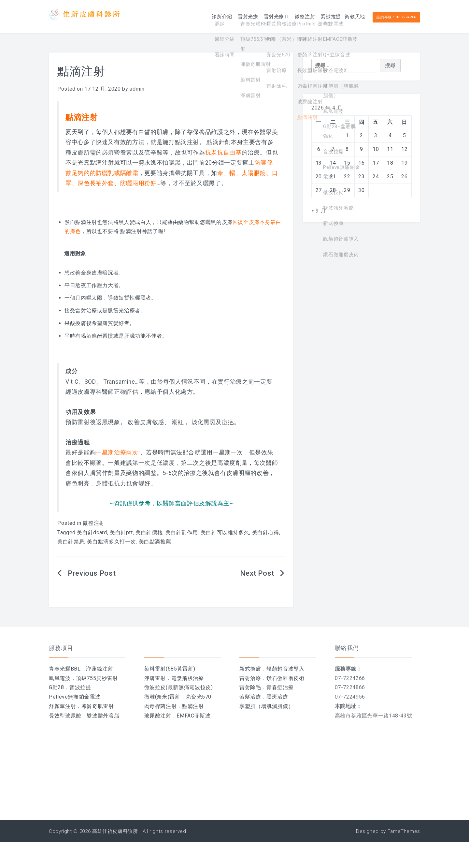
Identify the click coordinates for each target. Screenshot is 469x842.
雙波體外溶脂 (103, 716)
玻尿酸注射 (157, 716)
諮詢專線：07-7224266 (396, 17)
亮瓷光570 (198, 697)
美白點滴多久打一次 (111, 542)
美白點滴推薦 (155, 542)
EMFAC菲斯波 (193, 716)
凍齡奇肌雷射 (97, 706)
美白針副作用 (181, 532)
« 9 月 (318, 211)
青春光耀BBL (64, 669)
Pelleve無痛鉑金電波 (74, 697)
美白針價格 (149, 532)
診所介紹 (189, 16)
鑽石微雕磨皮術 (285, 678)
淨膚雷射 (155, 678)
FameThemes (404, 831)
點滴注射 (193, 706)
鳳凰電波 (60, 678)
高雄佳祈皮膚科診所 (115, 831)
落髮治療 (250, 697)
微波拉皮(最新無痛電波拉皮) (178, 687)
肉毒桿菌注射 (160, 706)
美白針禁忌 (70, 542)
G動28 (56, 687)
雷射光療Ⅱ (254, 16)
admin (137, 89)
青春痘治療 (279, 687)
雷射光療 (221, 16)
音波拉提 (80, 687)
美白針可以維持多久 (225, 532)
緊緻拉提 (320, 16)
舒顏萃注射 (62, 706)
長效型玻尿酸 (65, 716)
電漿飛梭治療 (187, 678)
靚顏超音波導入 (285, 669)
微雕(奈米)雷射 (162, 697)
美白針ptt (121, 532)
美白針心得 (265, 532)
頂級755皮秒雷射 (97, 678)
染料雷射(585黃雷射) (169, 669)
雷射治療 (250, 678)
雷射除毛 (250, 687)
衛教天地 (351, 16)
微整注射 (288, 16)
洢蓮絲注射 (99, 669)
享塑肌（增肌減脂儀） (266, 706)
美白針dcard (92, 532)
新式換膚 (250, 669)
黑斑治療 (277, 697)
